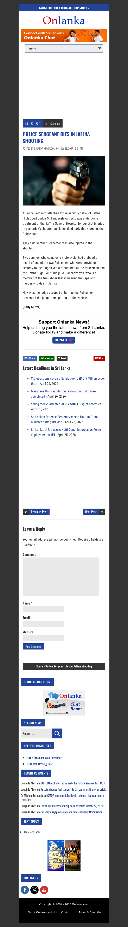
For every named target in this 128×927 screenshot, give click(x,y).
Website (28, 631)
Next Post (91, 511)
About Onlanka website (42, 912)
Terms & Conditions (91, 912)
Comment (55, 123)
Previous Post (39, 511)
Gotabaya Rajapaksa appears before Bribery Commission (71, 812)
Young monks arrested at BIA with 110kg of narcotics (66, 404)
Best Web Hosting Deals (40, 764)
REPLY (99, 358)
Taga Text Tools (32, 832)
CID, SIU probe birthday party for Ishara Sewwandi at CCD (72, 783)
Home (39, 666)
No (46, 123)
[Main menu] (64, 48)
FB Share (29, 358)
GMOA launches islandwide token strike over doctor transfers (62, 797)
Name (27, 603)
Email (27, 617)
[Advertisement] (64, 86)
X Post (62, 358)
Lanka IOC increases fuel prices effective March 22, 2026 (72, 805)
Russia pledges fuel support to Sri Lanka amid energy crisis (73, 789)
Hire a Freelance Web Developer (44, 757)
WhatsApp (47, 358)
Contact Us (68, 912)
